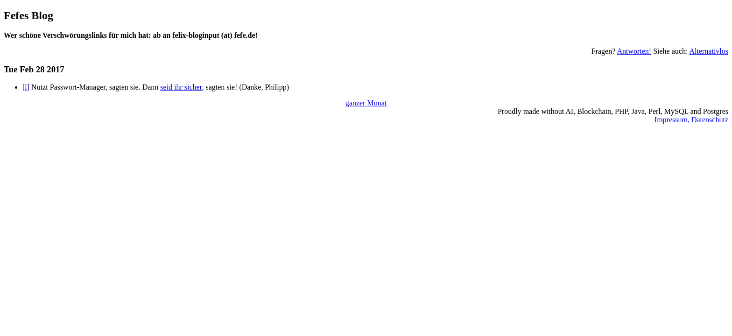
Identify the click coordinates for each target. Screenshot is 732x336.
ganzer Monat (366, 103)
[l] (25, 87)
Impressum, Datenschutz (691, 120)
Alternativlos (708, 51)
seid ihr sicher (181, 87)
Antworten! (634, 51)
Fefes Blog (28, 15)
